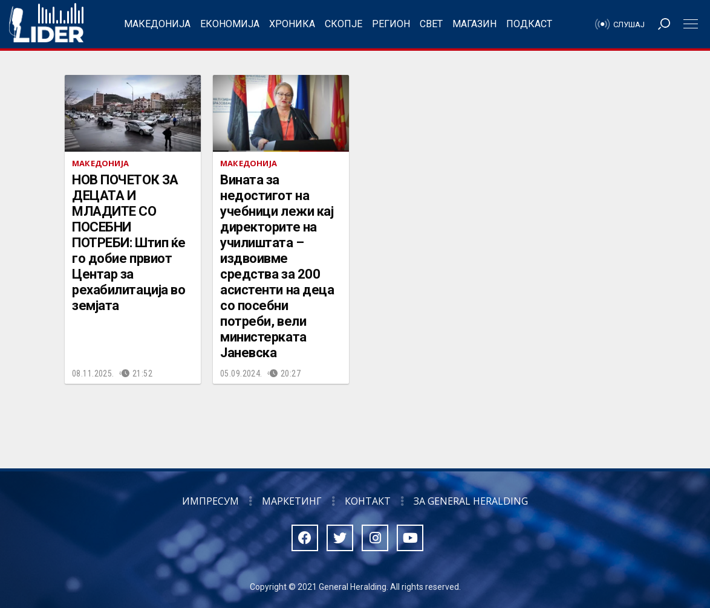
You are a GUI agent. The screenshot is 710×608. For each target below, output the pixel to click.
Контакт (368, 501)
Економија (229, 24)
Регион (391, 24)
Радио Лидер (46, 24)
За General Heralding (471, 501)
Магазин (474, 24)
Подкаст (529, 24)
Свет (431, 24)
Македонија (157, 24)
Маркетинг (292, 501)
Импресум (210, 501)
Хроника (292, 24)
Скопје (343, 24)
